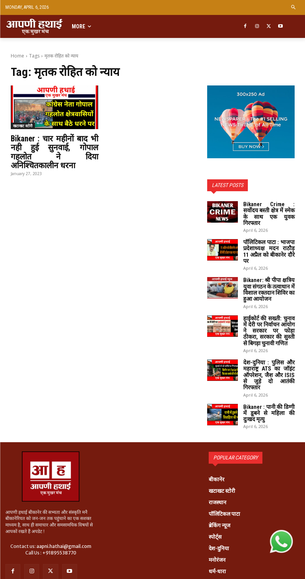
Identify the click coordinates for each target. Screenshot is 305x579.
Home (17, 55)
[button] (294, 7)
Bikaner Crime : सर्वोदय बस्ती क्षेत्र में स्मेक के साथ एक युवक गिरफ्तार (269, 209)
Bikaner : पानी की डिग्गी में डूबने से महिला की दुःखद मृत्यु (269, 378)
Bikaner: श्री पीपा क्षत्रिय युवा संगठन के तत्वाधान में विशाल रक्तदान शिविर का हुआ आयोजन (269, 271)
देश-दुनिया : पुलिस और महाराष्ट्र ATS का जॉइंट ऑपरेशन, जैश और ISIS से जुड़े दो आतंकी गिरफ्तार (269, 346)
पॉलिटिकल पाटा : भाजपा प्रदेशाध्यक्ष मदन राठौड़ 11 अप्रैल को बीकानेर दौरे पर (269, 238)
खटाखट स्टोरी (23, 125)
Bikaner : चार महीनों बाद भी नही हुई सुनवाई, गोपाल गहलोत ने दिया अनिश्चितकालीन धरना (54, 147)
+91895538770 (59, 519)
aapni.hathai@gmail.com (63, 512)
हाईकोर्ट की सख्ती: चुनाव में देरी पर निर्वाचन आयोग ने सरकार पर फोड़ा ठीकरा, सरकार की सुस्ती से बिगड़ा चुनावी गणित (269, 308)
